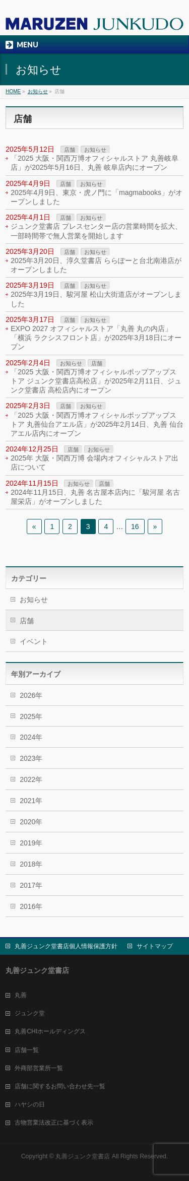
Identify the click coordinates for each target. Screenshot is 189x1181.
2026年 (31, 695)
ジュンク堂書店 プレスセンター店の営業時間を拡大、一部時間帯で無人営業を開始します (96, 230)
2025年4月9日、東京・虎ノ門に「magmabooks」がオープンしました (96, 197)
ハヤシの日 (30, 1104)
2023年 (31, 758)
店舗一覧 (27, 1050)
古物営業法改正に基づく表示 (54, 1122)
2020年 (31, 822)
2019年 (31, 843)
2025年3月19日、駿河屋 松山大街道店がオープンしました (96, 298)
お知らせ (95, 150)
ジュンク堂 (30, 1013)
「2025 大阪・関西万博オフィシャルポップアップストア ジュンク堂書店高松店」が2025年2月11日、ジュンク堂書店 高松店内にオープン (96, 381)
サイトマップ (155, 946)
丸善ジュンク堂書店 (82, 1156)
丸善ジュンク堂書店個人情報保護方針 (66, 946)
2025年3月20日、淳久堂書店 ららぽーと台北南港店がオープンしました (96, 265)
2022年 (31, 779)
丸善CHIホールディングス (50, 1031)
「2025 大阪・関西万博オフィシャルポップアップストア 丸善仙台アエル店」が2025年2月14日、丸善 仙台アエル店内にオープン (97, 424)
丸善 (21, 995)
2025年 (31, 716)
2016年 (31, 906)
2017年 (31, 885)
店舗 (69, 150)
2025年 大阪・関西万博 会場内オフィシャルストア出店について (94, 462)
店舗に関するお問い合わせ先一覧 (60, 1086)
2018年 (31, 864)
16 (135, 526)
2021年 (31, 801)
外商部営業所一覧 (39, 1068)
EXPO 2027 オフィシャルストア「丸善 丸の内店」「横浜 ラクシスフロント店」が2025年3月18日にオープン (96, 337)
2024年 (31, 737)
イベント (34, 641)
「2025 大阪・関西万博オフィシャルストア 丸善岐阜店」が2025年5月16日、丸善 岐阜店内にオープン (94, 162)
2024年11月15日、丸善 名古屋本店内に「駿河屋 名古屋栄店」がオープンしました (95, 496)
